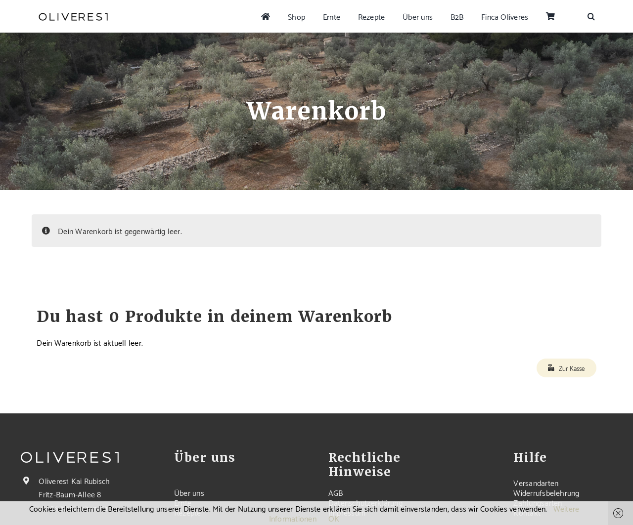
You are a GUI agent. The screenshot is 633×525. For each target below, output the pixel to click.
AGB (335, 492)
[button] (591, 16)
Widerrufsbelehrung (546, 492)
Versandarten (535, 482)
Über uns (189, 492)
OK (333, 518)
